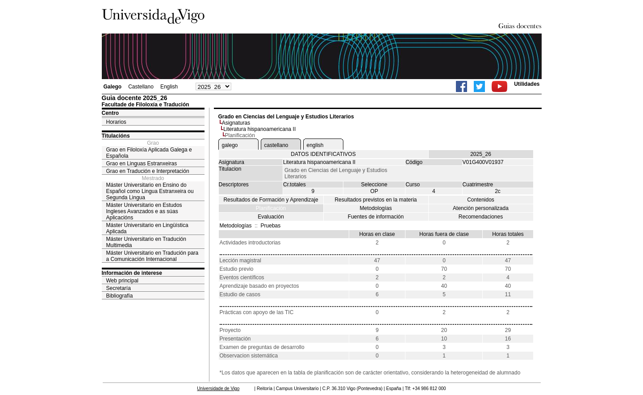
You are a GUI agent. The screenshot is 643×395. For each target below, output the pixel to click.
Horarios (116, 122)
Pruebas (271, 226)
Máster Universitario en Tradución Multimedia (146, 242)
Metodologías (375, 208)
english (315, 145)
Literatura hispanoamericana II (259, 129)
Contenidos (480, 200)
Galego (113, 87)
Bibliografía (119, 296)
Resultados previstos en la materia (375, 200)
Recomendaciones (481, 217)
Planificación (271, 208)
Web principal (122, 280)
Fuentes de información (376, 217)
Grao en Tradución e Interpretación (147, 171)
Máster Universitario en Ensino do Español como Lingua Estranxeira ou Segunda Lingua (150, 191)
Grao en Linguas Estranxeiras (141, 163)
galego (230, 145)
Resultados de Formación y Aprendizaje (270, 200)
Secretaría (118, 288)
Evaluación (271, 217)
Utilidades (526, 84)
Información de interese (132, 273)
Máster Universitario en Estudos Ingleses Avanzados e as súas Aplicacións (144, 211)
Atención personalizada (481, 208)
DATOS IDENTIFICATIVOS (323, 154)
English (169, 87)
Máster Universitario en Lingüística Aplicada (147, 228)
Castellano (141, 87)
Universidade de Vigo (218, 388)
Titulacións (116, 136)
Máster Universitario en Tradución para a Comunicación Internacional (152, 256)
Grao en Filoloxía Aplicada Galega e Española (149, 153)
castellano (276, 145)
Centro (110, 113)
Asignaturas (236, 123)
